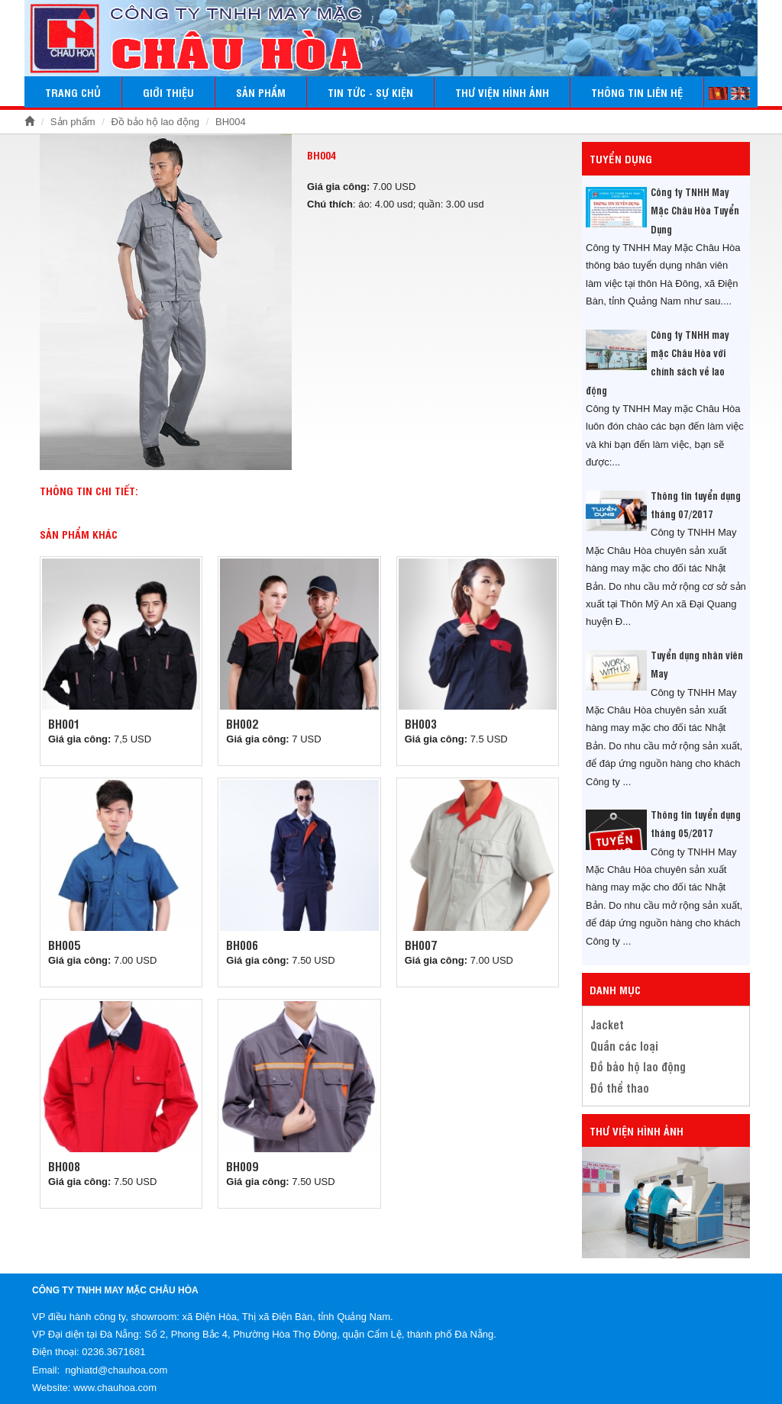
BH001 (64, 723)
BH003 (421, 723)
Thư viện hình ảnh (502, 92)
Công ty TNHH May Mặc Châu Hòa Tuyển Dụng (695, 210)
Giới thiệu (168, 92)
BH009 (242, 1166)
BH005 (64, 944)
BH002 (242, 723)
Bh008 (64, 1166)
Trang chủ (73, 92)
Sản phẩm (261, 92)
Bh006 (242, 944)
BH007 (421, 944)
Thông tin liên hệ (637, 92)
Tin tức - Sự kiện (370, 92)
